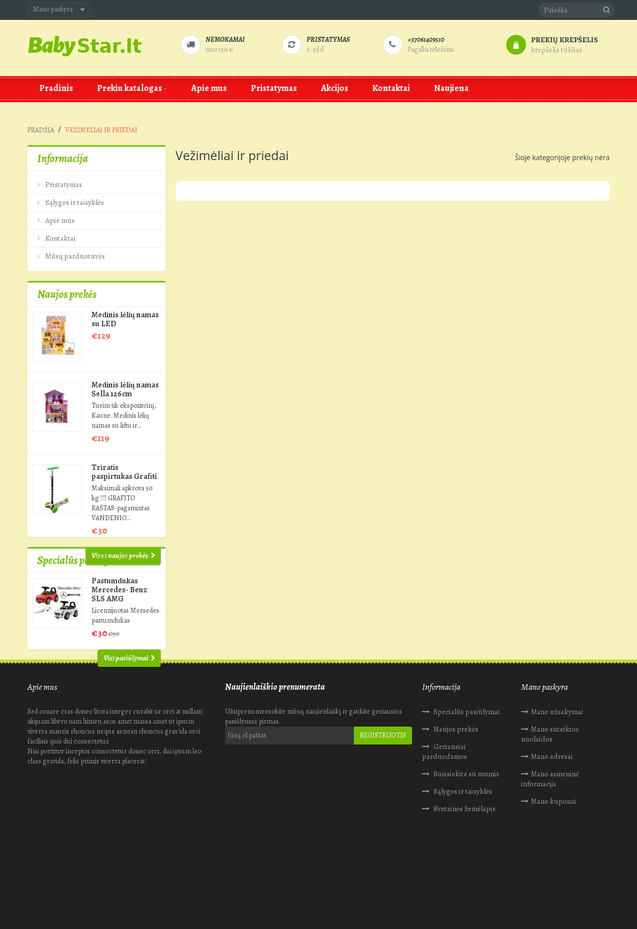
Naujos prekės (67, 284)
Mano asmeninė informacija (550, 829)
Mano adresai (552, 807)
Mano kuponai (553, 851)
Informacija (62, 158)
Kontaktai (60, 234)
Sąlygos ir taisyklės (74, 198)
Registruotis (383, 785)
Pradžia (40, 130)
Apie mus (59, 216)
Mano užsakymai (557, 762)
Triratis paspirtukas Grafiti (124, 462)
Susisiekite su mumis (465, 824)
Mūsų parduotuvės (74, 252)
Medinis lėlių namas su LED (125, 309)
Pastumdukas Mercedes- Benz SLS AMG (119, 614)
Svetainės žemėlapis (464, 859)
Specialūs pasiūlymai (82, 585)
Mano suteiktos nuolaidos (550, 784)
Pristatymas (63, 181)
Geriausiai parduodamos (444, 802)
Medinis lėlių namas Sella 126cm (125, 379)
